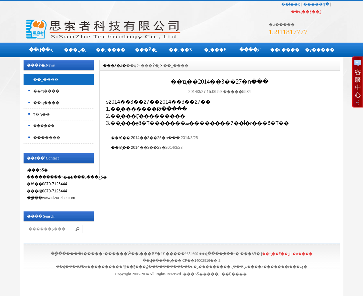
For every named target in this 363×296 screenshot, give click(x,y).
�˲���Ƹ (215, 49)
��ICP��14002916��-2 (197, 260)
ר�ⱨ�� (41, 114)
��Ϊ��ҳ (290, 4)
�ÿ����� (320, 49)
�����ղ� (316, 4)
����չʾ (250, 49)
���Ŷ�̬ (145, 49)
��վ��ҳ (41, 49)
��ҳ (131, 65)
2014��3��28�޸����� (148, 147)
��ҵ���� (46, 91)
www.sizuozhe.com (58, 198)
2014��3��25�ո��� (155, 138)
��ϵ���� (284, 49)
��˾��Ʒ (180, 49)
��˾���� (110, 49)
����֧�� (44, 126)
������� (46, 137)
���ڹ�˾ (75, 49)
